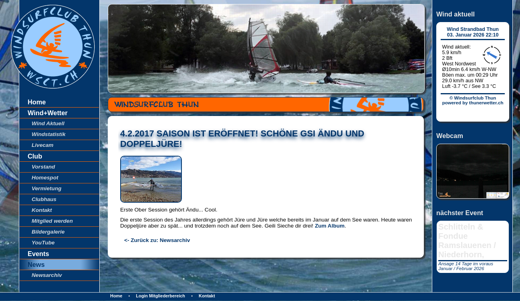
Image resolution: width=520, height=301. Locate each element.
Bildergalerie (48, 232)
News (36, 264)
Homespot (45, 178)
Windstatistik (48, 134)
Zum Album (330, 226)
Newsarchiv (47, 275)
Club (35, 156)
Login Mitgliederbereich (160, 295)
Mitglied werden (52, 221)
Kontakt (42, 210)
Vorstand (43, 167)
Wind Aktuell (48, 123)
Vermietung (46, 188)
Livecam (42, 145)
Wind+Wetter (48, 112)
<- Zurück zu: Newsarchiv (157, 240)
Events (38, 253)
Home (37, 102)
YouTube (43, 243)
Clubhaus (44, 199)
